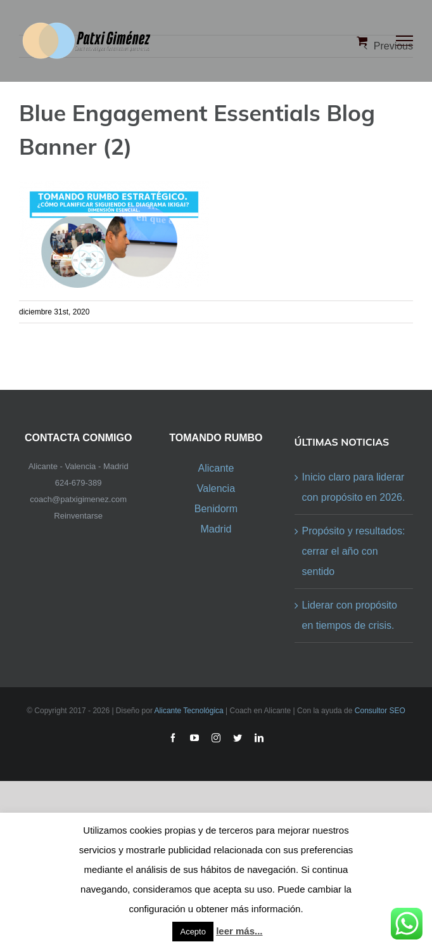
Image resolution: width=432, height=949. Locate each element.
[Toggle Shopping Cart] (362, 40)
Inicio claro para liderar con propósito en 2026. (353, 487)
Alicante (216, 468)
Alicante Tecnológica (189, 710)
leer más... (239, 931)
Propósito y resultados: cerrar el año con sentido (353, 551)
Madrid (215, 529)
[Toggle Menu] (405, 41)
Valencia (216, 488)
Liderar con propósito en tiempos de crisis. (349, 615)
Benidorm (216, 508)
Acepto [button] (192, 931)
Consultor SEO (380, 710)
